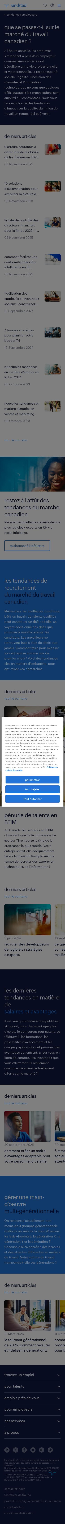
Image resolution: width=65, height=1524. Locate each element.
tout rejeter (32, 789)
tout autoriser (33, 798)
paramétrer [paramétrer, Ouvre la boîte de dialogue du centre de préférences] (32, 779)
